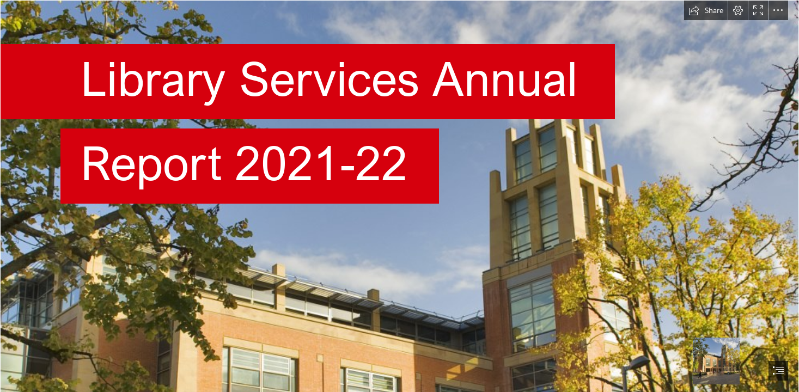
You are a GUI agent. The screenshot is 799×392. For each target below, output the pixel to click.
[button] (706, 10)
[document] (399, 196)
